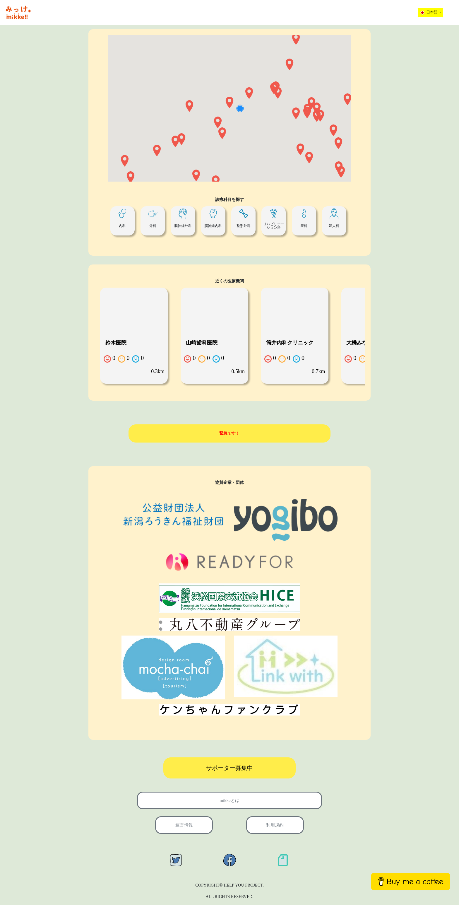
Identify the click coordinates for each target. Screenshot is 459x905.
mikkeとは (229, 800)
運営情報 (184, 825)
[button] (307, 112)
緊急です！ (229, 433)
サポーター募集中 (229, 768)
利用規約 (275, 825)
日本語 (429, 13)
